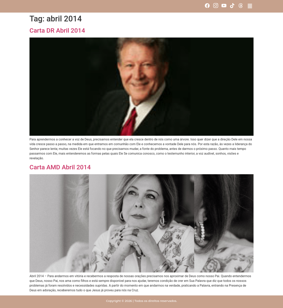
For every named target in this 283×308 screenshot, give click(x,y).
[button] (250, 6)
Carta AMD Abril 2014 (60, 167)
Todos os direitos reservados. (155, 301)
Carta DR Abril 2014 (57, 30)
